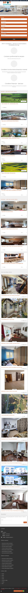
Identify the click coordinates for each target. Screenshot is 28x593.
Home (2, 0)
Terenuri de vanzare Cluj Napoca (7, 548)
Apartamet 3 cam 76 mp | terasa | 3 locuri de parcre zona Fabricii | (12, 510)
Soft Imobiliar (16, 588)
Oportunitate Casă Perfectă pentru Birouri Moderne (10, 120)
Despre (3, 573)
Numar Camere (3, 33)
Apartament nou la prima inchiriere (7, 211)
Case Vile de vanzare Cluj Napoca (7, 546)
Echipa (3, 575)
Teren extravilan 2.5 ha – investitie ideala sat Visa (10, 103)
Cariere (3, 578)
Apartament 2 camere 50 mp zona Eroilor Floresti (10, 228)
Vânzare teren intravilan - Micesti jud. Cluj (8, 173)
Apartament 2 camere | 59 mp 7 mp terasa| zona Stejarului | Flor (12, 246)
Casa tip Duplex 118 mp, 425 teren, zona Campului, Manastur (11, 462)
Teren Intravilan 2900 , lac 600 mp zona (7, 415)
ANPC (3, 583)
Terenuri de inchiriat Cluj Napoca (7, 563)
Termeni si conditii (4, 580)
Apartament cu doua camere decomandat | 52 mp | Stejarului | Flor (12, 263)
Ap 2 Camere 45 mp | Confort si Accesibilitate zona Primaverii (11, 190)
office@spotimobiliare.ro (15, 0)
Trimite (25, 522)
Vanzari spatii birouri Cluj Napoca (7, 551)
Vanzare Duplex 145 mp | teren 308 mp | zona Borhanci (10, 486)
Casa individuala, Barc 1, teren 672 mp (7, 319)
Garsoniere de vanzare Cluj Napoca (7, 543)
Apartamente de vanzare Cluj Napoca (7, 544)
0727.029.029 (24, 0)
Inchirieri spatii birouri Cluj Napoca (7, 566)
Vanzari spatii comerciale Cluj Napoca (7, 549)
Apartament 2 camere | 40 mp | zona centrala (9, 391)
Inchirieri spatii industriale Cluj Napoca (7, 568)
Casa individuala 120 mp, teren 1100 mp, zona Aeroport (10, 295)
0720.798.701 (8, 535)
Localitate (2, 27)
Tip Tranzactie (3, 24)
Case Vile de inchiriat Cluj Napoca (7, 561)
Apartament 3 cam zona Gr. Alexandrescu (8, 155)
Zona (2, 31)
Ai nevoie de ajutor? (19, 591)
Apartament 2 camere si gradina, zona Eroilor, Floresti (10, 343)
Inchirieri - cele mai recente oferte (9, 199)
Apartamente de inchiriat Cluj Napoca (7, 560)
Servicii (3, 577)
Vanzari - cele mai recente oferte (9, 91)
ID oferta (2, 17)
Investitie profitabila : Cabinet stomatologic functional (11, 138)
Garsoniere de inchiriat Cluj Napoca (7, 558)
